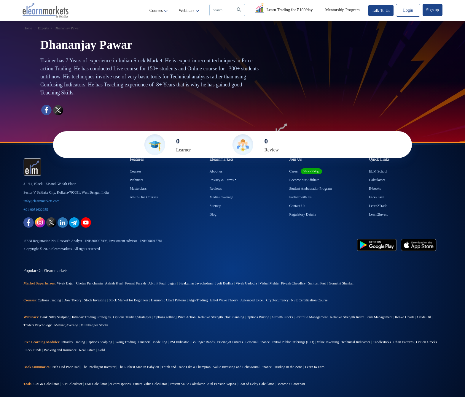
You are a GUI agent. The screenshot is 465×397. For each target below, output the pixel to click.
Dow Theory (72, 300)
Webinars (189, 10)
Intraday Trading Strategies (91, 317)
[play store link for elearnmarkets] (378, 244)
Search (228, 10)
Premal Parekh (135, 283)
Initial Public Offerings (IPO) (293, 342)
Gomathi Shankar (341, 283)
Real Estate (87, 350)
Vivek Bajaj (65, 283)
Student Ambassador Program (310, 188)
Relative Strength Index (347, 317)
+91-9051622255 (35, 210)
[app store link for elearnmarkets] (420, 244)
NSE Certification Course (309, 300)
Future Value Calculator (150, 384)
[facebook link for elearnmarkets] (28, 222)
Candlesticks (382, 342)
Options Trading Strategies (132, 317)
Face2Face (376, 197)
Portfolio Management (312, 317)
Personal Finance (257, 342)
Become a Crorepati (290, 384)
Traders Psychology (37, 325)
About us (215, 171)
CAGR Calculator (46, 384)
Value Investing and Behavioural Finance (242, 367)
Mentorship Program (342, 10)
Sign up (432, 10)
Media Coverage (221, 197)
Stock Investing (95, 300)
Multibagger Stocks (94, 325)
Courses (158, 10)
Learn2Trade (378, 206)
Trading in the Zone (288, 367)
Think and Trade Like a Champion (186, 367)
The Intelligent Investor (98, 367)
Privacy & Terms (221, 180)
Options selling (165, 317)
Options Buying (258, 317)
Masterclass (138, 188)
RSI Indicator (179, 342)
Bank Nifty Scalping (54, 317)
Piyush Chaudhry (293, 283)
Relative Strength (210, 317)
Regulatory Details (302, 214)
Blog (212, 214)
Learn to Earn (314, 367)
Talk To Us (381, 10)
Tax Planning (234, 317)
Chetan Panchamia (89, 283)
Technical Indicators (355, 342)
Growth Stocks (282, 317)
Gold (101, 350)
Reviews (215, 188)
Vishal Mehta (268, 283)
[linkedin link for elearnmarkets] (63, 222)
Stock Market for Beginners (129, 300)
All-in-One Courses (144, 197)
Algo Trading (198, 300)
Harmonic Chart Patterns (168, 300)
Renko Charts (405, 317)
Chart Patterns (403, 342)
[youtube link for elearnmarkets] (86, 222)
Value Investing (328, 342)
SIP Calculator (72, 384)
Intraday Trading (73, 342)
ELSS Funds (32, 350)
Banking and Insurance (60, 350)
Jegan (172, 283)
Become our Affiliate (304, 180)
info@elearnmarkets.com (41, 201)
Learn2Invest (378, 214)
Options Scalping (99, 342)
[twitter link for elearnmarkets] (51, 222)
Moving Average (66, 325)
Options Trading (49, 300)
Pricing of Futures (230, 342)
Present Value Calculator (187, 384)
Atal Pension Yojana (221, 384)
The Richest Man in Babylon (138, 367)
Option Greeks (426, 342)
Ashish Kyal (114, 283)
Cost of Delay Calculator (256, 384)
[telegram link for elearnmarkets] (74, 222)
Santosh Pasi (317, 283)
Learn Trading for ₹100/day (283, 9)
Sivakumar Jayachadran (196, 283)
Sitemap (215, 206)
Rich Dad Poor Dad (65, 367)
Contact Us (297, 206)
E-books (375, 188)
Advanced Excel (252, 300)
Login (408, 10)
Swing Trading (125, 342)
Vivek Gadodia (246, 283)
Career (305, 171)
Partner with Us (300, 197)
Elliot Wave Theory (224, 300)
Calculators (377, 180)
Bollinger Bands (202, 342)
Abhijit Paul (156, 283)
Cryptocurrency (277, 300)
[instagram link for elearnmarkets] (40, 222)
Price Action (187, 317)
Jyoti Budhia (224, 283)
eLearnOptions (119, 384)
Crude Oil (424, 317)
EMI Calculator (96, 384)
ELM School (378, 171)
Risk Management (380, 317)
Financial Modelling (152, 342)
